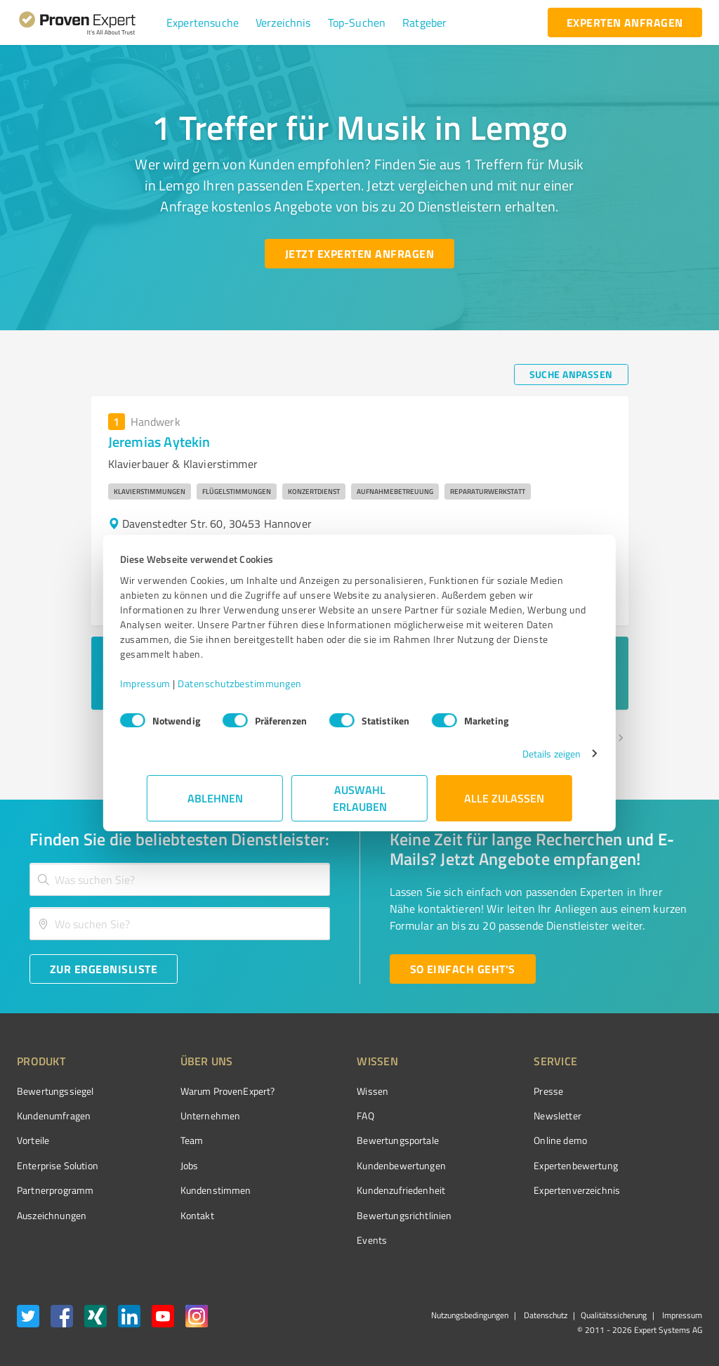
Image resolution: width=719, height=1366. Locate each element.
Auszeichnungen (51, 1215)
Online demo (481, 1140)
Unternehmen (184, 1115)
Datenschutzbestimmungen (266, 683)
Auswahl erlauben (360, 797)
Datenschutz (544, 1315)
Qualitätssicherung (614, 1315)
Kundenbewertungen (348, 1165)
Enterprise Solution (57, 1165)
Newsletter (479, 1115)
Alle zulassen (504, 798)
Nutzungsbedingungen (469, 1315)
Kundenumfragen (54, 1115)
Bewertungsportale (345, 1140)
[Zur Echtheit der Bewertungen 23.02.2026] (649, 1215)
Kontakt (170, 1215)
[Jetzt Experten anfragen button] (359, 253)
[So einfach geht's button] (463, 969)
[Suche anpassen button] (571, 374)
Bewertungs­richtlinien (351, 1215)
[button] (202, 22)
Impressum (172, 683)
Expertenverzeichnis (498, 1190)
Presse (469, 1091)
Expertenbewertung (497, 1165)
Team (165, 1140)
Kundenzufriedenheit (348, 1190)
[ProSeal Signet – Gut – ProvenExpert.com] (649, 1117)
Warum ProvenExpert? (201, 1091)
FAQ (312, 1115)
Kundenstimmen (189, 1190)
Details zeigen (525, 753)
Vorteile (33, 1140)
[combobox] (179, 879)
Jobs (163, 1165)
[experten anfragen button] (625, 22)
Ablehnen (215, 798)
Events (319, 1240)
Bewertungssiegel (55, 1091)
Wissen (320, 1091)
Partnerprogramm (55, 1190)
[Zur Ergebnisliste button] (103, 969)
